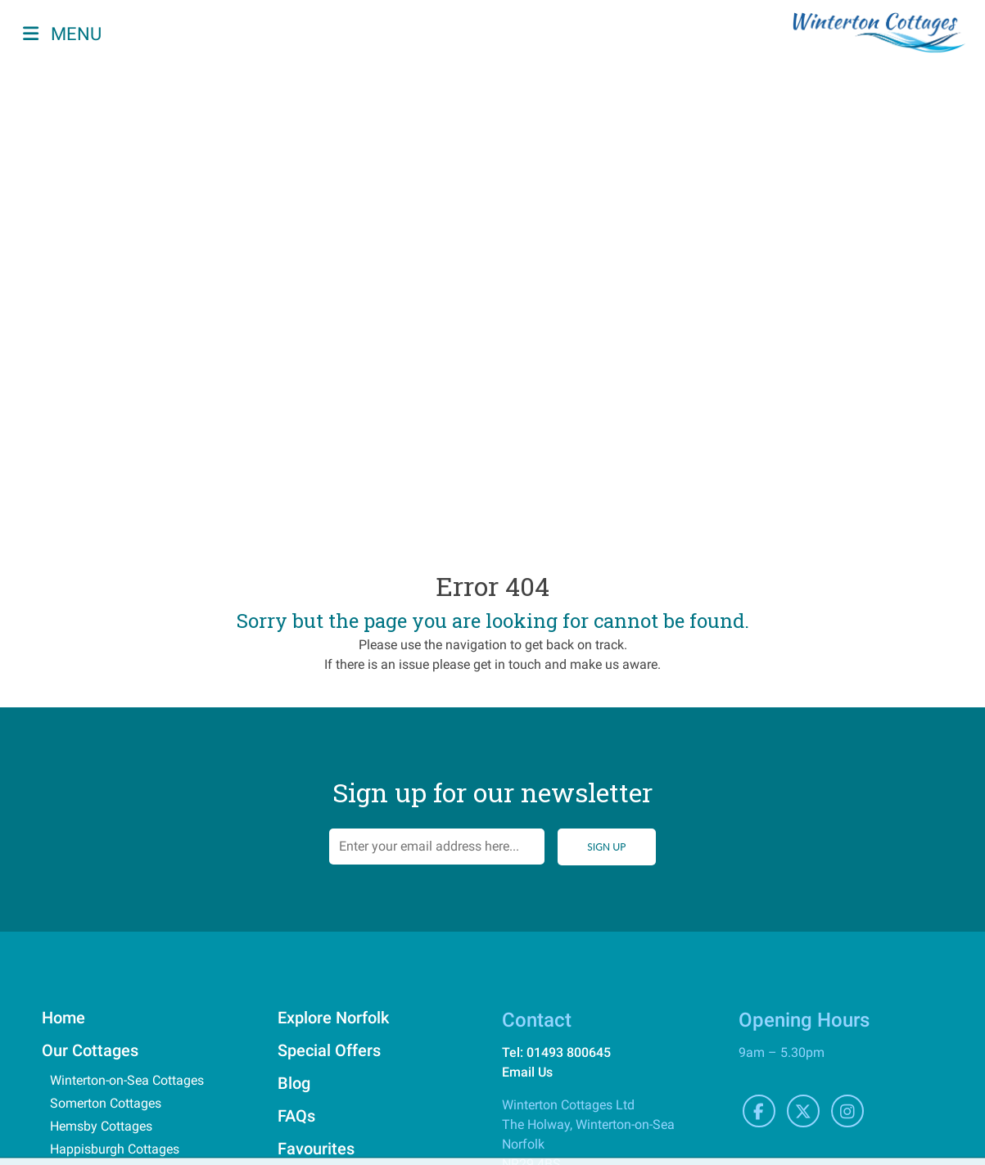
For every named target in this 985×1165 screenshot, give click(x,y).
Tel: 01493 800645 (556, 1052)
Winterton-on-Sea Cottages (127, 1080)
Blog (294, 1083)
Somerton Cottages (105, 1103)
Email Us (527, 1072)
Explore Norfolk (333, 1017)
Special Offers (329, 1050)
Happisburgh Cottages (114, 1149)
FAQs (296, 1116)
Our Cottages (90, 1050)
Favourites (316, 1148)
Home (63, 1017)
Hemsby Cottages (101, 1126)
